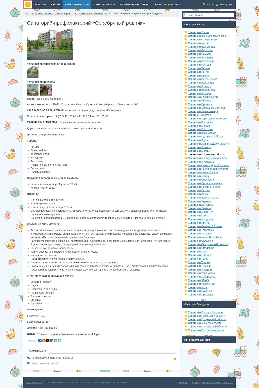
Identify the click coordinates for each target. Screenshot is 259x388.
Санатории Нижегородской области (209, 165)
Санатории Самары (199, 53)
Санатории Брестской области (206, 312)
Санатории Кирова (199, 125)
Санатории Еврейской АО (203, 97)
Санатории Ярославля (201, 294)
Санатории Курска (198, 140)
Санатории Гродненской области (207, 319)
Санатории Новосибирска (203, 172)
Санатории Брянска (199, 86)
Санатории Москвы (199, 150)
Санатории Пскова (199, 190)
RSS (174, 358)
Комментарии (37, 350)
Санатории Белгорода (201, 82)
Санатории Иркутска (200, 104)
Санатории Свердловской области (208, 244)
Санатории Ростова (199, 64)
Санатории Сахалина (200, 240)
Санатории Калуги (198, 75)
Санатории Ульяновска (201, 273)
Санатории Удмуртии (200, 269)
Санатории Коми (197, 215)
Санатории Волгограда (201, 46)
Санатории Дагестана (200, 204)
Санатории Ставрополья (202, 39)
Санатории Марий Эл (200, 212)
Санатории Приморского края (205, 183)
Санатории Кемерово (200, 122)
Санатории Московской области (206, 154)
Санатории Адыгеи (199, 194)
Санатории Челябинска (201, 283)
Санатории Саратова (200, 50)
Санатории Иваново (199, 100)
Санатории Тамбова (200, 255)
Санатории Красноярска (202, 132)
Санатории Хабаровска (201, 276)
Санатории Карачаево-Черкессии (207, 118)
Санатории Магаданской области (207, 158)
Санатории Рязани (199, 68)
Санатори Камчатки (199, 115)
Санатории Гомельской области (206, 315)
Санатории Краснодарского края (207, 35)
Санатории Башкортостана (203, 197)
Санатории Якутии (199, 222)
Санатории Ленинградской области (208, 143)
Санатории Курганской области (206, 136)
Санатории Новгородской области (208, 168)
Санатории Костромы (200, 129)
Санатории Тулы (197, 251)
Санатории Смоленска (201, 247)
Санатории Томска (199, 262)
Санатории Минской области (205, 323)
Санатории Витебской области (206, 330)
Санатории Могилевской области (207, 326)
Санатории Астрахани (201, 61)
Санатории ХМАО (198, 280)
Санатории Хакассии (200, 233)
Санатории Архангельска (202, 79)
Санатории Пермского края (204, 186)
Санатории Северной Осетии (205, 226)
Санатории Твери (198, 258)
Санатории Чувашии (200, 291)
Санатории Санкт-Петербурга (205, 237)
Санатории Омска (198, 176)
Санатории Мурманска (201, 161)
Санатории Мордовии (200, 219)
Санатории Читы (197, 287)
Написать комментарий (44, 363)
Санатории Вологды (199, 93)
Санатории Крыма (198, 32)
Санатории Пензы (198, 71)
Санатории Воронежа (200, 57)
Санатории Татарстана (201, 229)
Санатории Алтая (198, 43)
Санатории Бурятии (199, 201)
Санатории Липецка (199, 147)
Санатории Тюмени (199, 265)
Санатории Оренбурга (201, 179)
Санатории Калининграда (203, 111)
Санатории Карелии (199, 208)
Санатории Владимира (201, 89)
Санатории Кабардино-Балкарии (207, 107)
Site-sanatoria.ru (34, 382)
